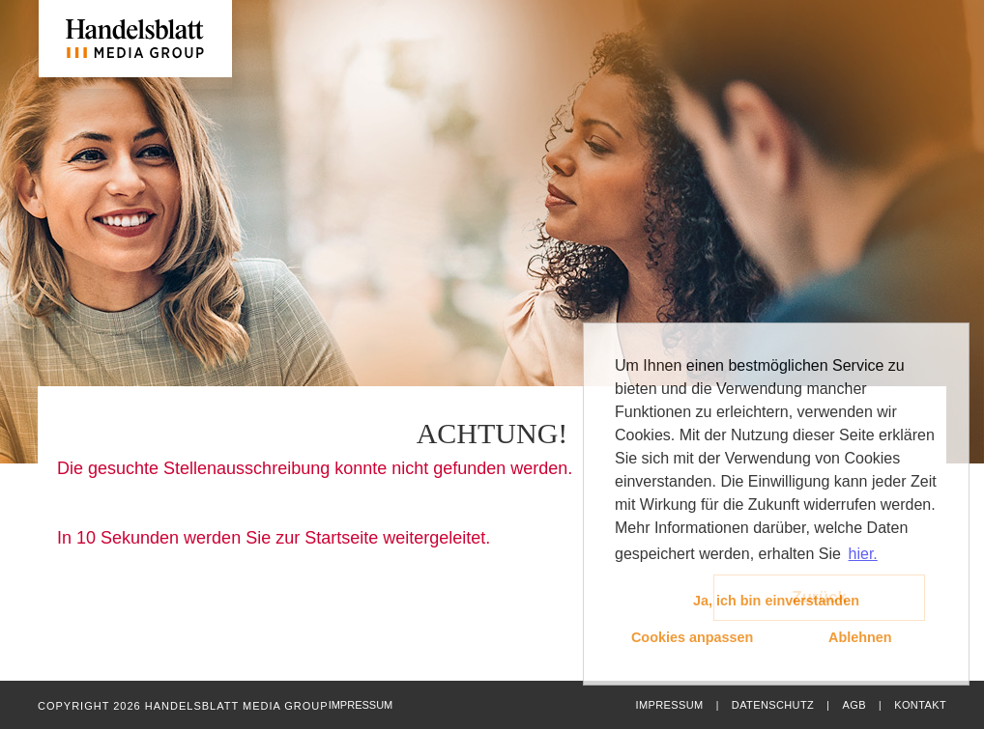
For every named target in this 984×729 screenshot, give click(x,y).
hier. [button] (863, 554)
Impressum (669, 705)
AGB (853, 705)
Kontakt (920, 705)
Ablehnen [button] (860, 637)
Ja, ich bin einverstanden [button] (776, 600)
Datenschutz (773, 705)
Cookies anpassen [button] (692, 637)
